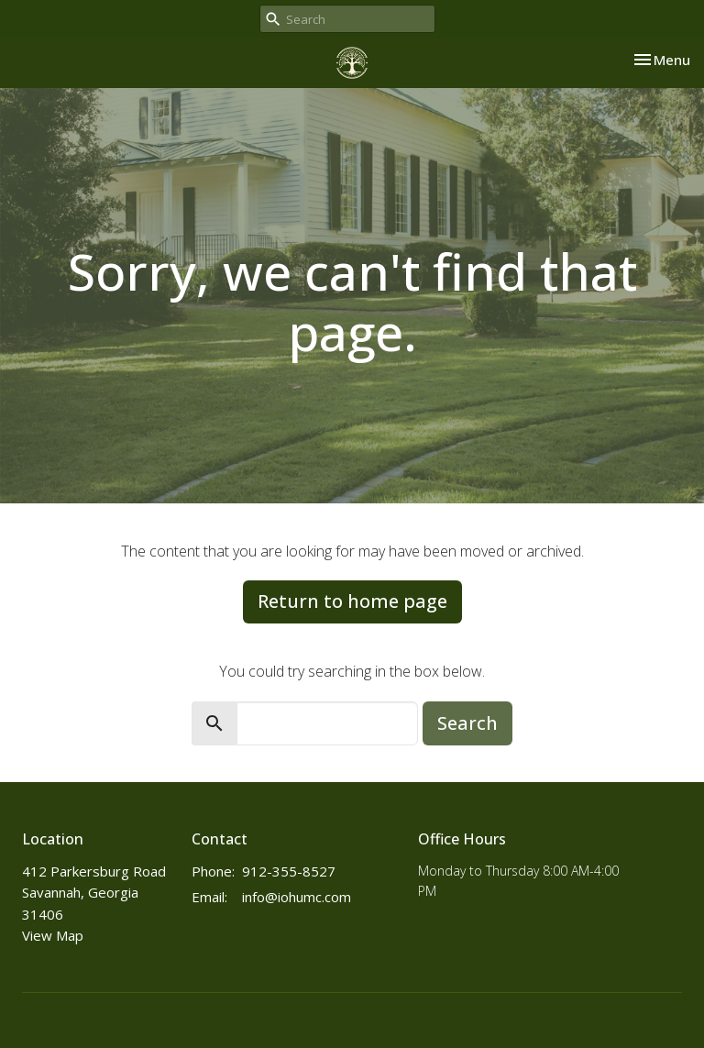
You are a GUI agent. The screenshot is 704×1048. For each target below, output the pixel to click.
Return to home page (352, 601)
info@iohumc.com (296, 897)
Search (467, 723)
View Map (52, 935)
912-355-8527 (289, 871)
